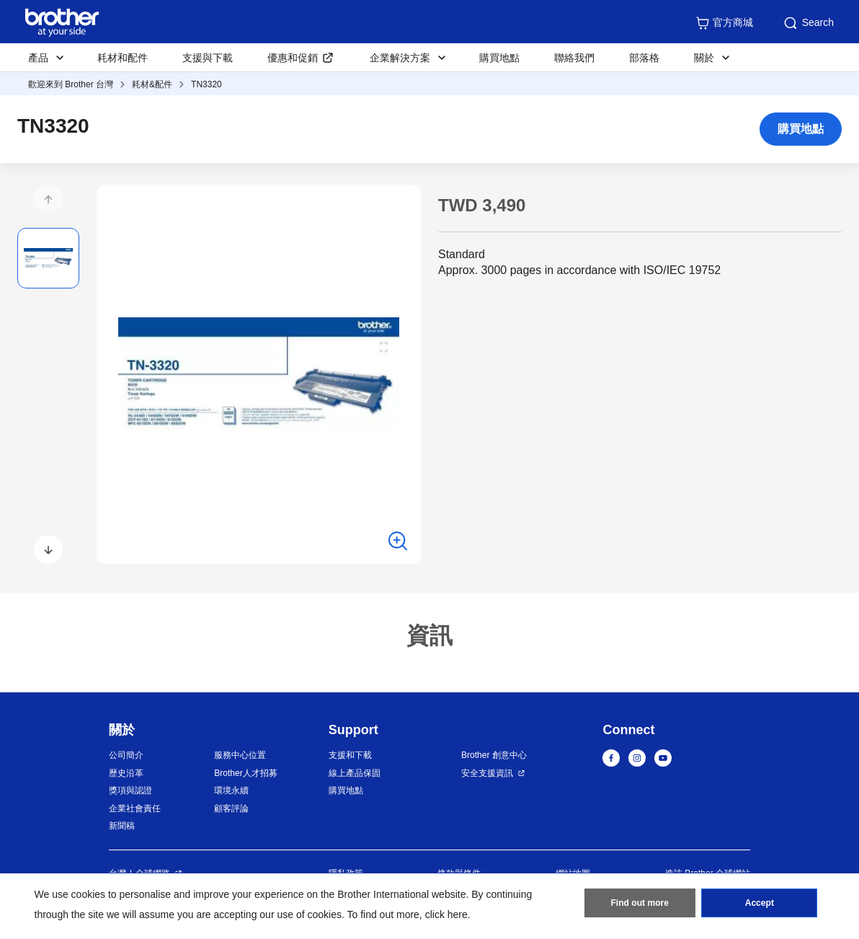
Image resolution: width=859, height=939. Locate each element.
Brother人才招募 (245, 773)
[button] (48, 199)
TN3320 (206, 84)
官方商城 (724, 23)
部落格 (644, 57)
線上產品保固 (354, 773)
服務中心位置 (240, 755)
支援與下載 (207, 57)
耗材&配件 (152, 84)
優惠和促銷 (292, 57)
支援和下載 (350, 755)
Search (808, 23)
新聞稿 (122, 826)
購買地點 (499, 57)
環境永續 (231, 790)
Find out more (640, 904)
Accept (759, 904)
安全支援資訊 (487, 773)
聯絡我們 (574, 57)
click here (446, 914)
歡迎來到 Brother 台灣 (70, 84)
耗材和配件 (122, 57)
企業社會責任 (135, 808)
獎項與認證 (130, 790)
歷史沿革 (126, 773)
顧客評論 (231, 808)
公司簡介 (126, 755)
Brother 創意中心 (494, 755)
